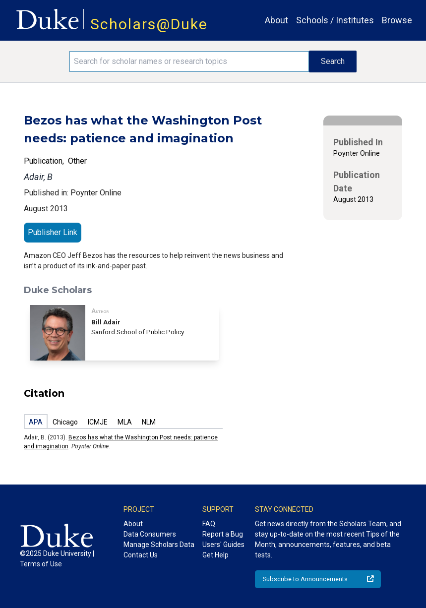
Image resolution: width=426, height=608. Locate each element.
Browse (397, 20)
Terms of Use (41, 564)
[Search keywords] (189, 61)
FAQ (208, 524)
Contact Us (140, 555)
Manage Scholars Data (158, 544)
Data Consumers (149, 534)
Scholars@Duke (149, 24)
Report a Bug (222, 534)
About (276, 20)
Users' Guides (223, 544)
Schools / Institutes (335, 20)
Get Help (215, 555)
